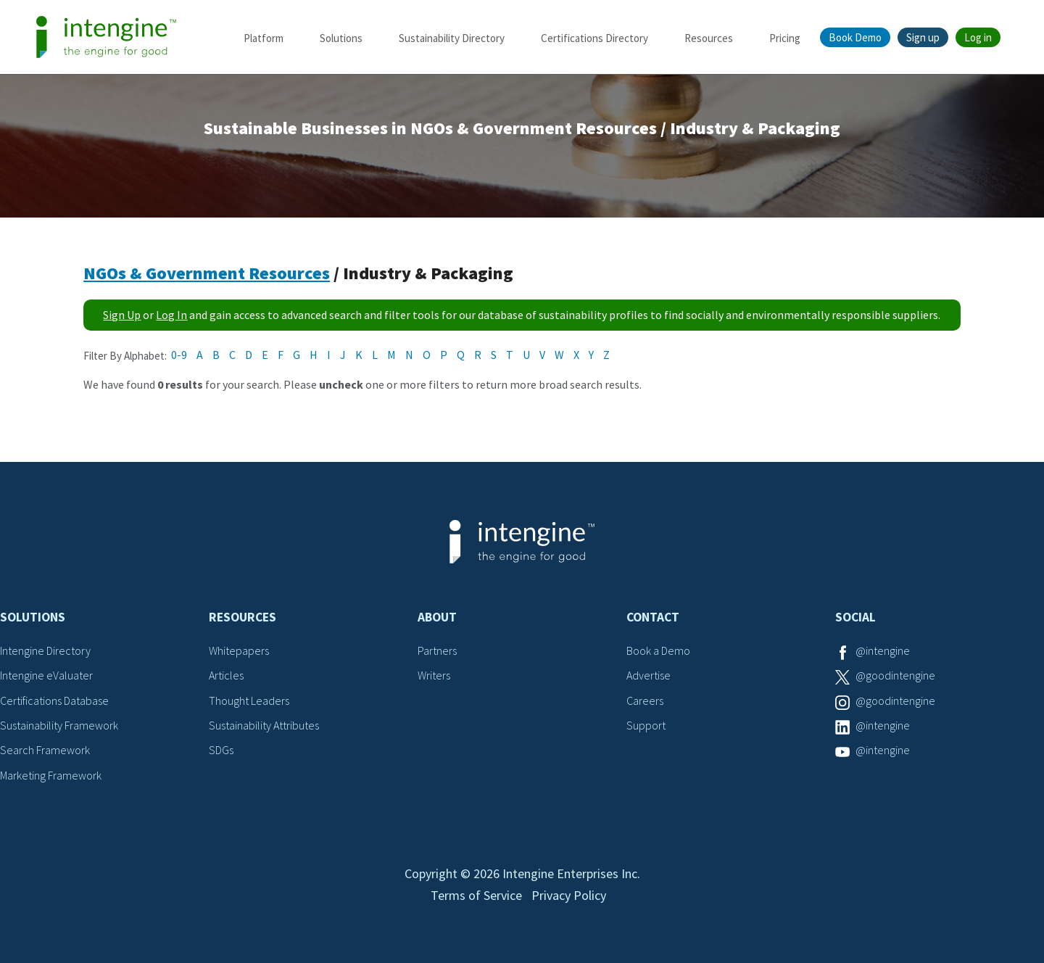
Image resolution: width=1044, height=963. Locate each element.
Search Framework (45, 750)
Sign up (923, 37)
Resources (708, 38)
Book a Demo (658, 650)
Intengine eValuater (46, 675)
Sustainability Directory (452, 38)
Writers (434, 675)
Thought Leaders (249, 700)
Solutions (341, 38)
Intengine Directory (45, 650)
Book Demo (855, 37)
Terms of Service (476, 895)
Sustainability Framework (59, 725)
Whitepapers (239, 650)
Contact (652, 617)
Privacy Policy (568, 895)
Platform (263, 38)
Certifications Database (54, 700)
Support (646, 725)
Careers (644, 700)
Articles (226, 675)
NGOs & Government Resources (206, 273)
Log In (171, 314)
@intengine (883, 650)
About (437, 617)
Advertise (648, 675)
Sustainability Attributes (264, 725)
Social (855, 617)
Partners (437, 650)
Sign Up (122, 314)
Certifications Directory (594, 38)
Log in (978, 37)
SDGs (221, 750)
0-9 (179, 354)
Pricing (784, 38)
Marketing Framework (51, 775)
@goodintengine (895, 675)
